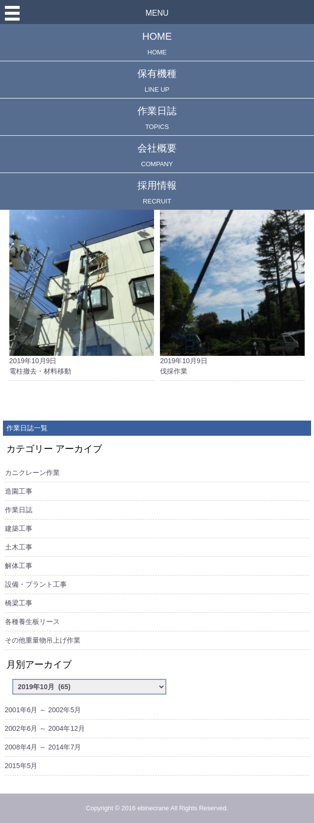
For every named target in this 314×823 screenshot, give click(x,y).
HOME (157, 43)
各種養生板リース (32, 621)
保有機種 (157, 80)
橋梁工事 (18, 603)
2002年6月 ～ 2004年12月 (45, 728)
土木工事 (18, 547)
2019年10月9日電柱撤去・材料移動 (81, 269)
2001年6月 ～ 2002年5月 (43, 710)
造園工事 (18, 491)
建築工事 (18, 528)
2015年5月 (21, 766)
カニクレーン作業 (32, 472)
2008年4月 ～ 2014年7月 (43, 747)
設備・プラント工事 (36, 584)
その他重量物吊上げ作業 (42, 640)
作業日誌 (157, 117)
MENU (156, 13)
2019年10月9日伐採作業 (232, 269)
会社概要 (157, 155)
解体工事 (18, 566)
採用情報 (157, 192)
